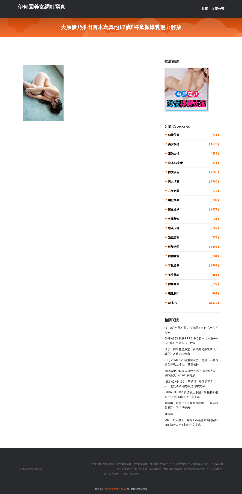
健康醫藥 (193, 284)
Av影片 (193, 302)
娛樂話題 (193, 246)
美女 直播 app (124, 463)
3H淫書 (169, 414)
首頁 (205, 9)
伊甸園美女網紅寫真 (41, 7)
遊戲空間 (193, 237)
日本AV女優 (193, 163)
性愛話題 (193, 172)
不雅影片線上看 (129, 473)
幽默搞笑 (193, 200)
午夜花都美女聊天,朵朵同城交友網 (189, 463)
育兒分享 (193, 265)
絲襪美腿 (193, 135)
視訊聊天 (193, 293)
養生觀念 (193, 274)
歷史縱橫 (193, 209)
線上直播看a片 (124, 468)
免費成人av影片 (159, 463)
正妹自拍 (193, 153)
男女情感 (193, 181)
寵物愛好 (193, 256)
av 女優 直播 (141, 463)
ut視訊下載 (141, 468)
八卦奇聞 (193, 190)
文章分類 (218, 9)
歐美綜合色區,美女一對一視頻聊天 (203, 468)
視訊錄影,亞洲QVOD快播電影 (166, 468)
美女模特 (193, 144)
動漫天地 (193, 228)
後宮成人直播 (111, 473)
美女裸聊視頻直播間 (103, 463)
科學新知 (193, 218)
